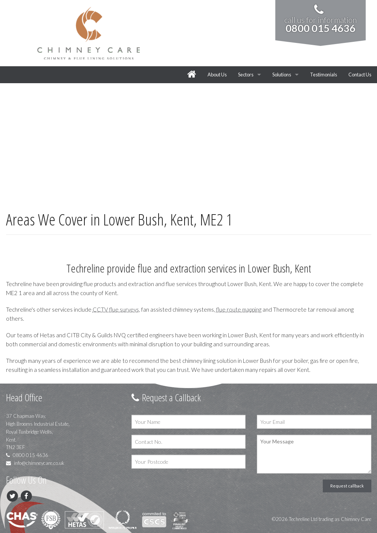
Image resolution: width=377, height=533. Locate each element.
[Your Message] (314, 454)
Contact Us (359, 75)
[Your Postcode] (188, 462)
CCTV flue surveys (116, 309)
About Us (217, 75)
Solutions (281, 75)
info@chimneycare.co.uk (35, 463)
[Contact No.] (188, 442)
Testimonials (323, 75)
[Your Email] (314, 422)
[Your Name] (188, 422)
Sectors (245, 75)
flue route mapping (238, 309)
